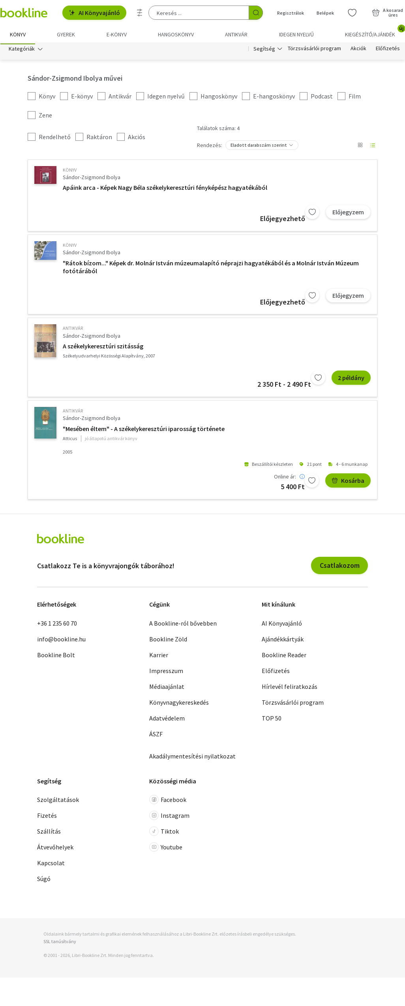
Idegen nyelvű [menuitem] (296, 34)
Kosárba (348, 482)
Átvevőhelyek (55, 849)
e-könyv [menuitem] (117, 34)
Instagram (169, 817)
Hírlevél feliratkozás (289, 688)
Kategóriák (22, 50)
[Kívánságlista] (352, 12)
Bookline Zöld (168, 641)
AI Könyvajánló (94, 13)
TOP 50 (271, 720)
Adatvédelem (167, 720)
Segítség (264, 50)
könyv (70, 172)
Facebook (167, 801)
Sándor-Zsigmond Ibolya (91, 179)
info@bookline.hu (61, 641)
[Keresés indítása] (256, 13)
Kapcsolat (51, 865)
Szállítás (49, 833)
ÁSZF (156, 735)
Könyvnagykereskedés (179, 704)
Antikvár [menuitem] (236, 34)
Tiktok (164, 833)
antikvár (73, 330)
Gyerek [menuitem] (66, 34)
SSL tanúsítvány (59, 943)
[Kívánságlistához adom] (312, 214)
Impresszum (166, 672)
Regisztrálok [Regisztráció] (290, 13)
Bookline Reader (284, 656)
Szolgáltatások (58, 802)
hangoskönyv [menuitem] (176, 34)
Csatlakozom (340, 567)
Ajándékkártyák (283, 641)
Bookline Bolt (56, 656)
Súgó (44, 881)
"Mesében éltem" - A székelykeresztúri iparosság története (144, 431)
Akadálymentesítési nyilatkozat (192, 758)
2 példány (351, 380)
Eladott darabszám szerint (259, 147)
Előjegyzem (348, 214)
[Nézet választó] (360, 147)
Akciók (358, 50)
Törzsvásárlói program (314, 50)
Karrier (158, 656)
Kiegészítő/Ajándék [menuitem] (375, 31)
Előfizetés (388, 50)
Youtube (165, 849)
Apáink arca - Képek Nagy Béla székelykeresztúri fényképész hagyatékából (165, 189)
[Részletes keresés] (140, 13)
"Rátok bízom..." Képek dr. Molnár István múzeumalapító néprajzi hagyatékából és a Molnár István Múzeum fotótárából (211, 269)
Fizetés (47, 817)
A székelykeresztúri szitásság (103, 348)
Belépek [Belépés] (325, 13)
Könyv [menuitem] (18, 34)
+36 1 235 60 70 (57, 625)
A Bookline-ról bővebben (183, 625)
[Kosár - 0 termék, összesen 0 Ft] (387, 12)
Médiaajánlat (166, 688)
